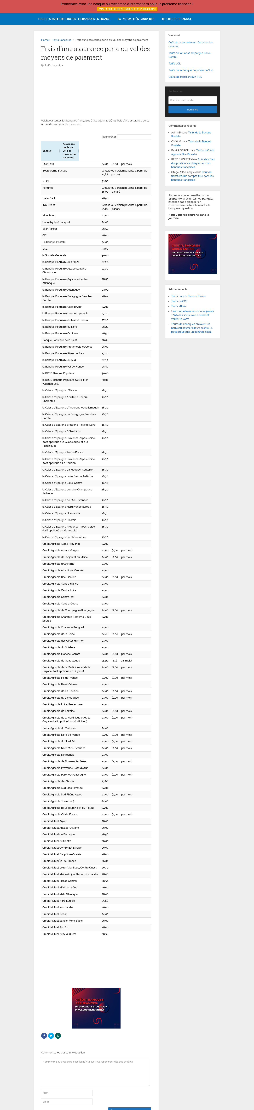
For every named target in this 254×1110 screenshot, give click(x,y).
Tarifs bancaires (54, 65)
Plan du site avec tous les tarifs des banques (195, 1105)
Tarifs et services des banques (50, 1105)
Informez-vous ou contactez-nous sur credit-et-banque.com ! (127, 9)
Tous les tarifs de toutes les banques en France (74, 19)
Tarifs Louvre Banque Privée (188, 296)
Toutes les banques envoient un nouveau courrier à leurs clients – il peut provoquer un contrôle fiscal (192, 327)
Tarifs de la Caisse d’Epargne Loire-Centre (189, 55)
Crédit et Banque (177, 19)
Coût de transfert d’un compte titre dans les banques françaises (192, 176)
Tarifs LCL (174, 63)
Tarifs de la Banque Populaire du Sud (190, 70)
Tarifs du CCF (179, 301)
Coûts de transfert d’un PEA (185, 76)
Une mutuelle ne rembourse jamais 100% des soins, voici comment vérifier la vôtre (192, 315)
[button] (106, 146)
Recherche (192, 109)
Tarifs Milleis (178, 306)
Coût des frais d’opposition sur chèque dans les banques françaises (193, 163)
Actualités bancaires (136, 19)
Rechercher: (109, 136)
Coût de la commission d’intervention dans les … (190, 44)
